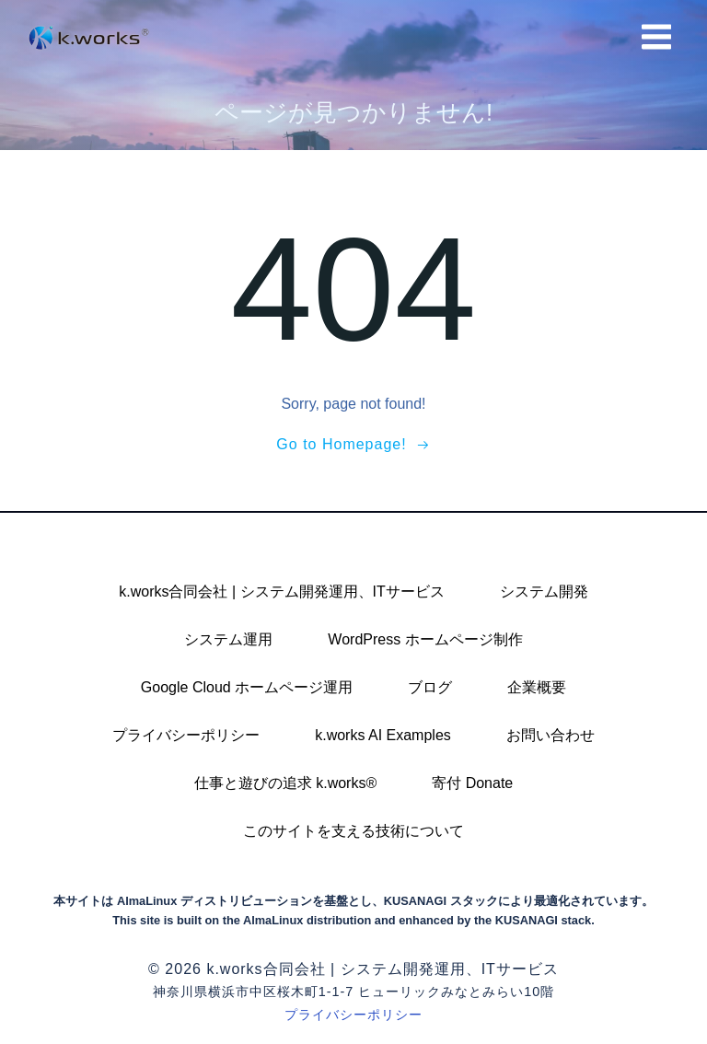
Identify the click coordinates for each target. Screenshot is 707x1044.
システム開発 (544, 591)
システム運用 (228, 639)
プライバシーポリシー (186, 735)
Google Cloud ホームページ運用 (247, 687)
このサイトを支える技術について (353, 831)
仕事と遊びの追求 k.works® (285, 783)
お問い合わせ (550, 735)
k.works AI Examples (383, 735)
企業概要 (536, 687)
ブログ (430, 687)
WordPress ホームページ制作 (425, 639)
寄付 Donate (472, 783)
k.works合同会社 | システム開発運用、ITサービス (282, 591)
